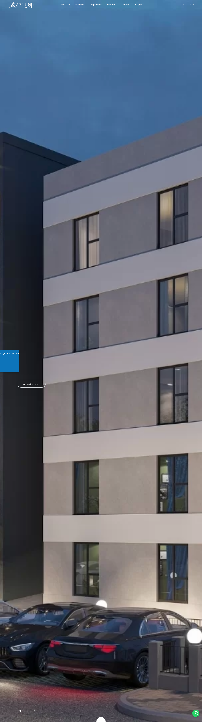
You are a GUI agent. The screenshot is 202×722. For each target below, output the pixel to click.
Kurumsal (79, 4)
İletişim (138, 4)
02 (35, 711)
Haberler (111, 4)
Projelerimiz (96, 4)
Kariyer (125, 4)
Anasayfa (65, 4)
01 (20, 711)
